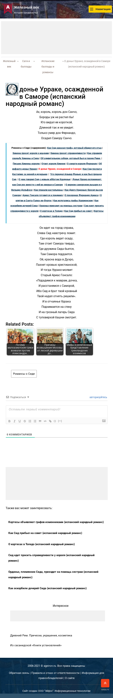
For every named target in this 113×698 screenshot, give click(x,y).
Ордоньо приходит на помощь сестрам (60, 205)
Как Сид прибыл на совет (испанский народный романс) (45, 533)
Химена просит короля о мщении (31, 153)
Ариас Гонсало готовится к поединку (43, 195)
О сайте (70, 678)
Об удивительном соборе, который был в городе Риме (71, 158)
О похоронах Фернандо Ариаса (81, 195)
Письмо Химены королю (26, 163)
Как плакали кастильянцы (48, 190)
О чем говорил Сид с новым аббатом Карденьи (44, 179)
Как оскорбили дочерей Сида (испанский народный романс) (47, 588)
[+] (60, 420)
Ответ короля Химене (53, 163)
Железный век (9, 64)
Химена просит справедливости (68, 153)
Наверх (105, 685)
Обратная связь (19, 673)
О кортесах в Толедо (51, 211)
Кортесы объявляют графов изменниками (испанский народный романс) (56, 522)
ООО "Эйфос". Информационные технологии (64, 690)
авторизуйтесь (98, 397)
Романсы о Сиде (24, 373)
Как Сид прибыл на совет (78, 211)
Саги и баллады (26, 64)
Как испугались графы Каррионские (73, 200)
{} (55, 420)
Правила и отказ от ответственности (55, 673)
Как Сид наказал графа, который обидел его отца (74, 147)
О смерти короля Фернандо (82, 163)
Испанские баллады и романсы (47, 67)
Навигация (100, 9)
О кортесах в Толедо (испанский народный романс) (41, 544)
